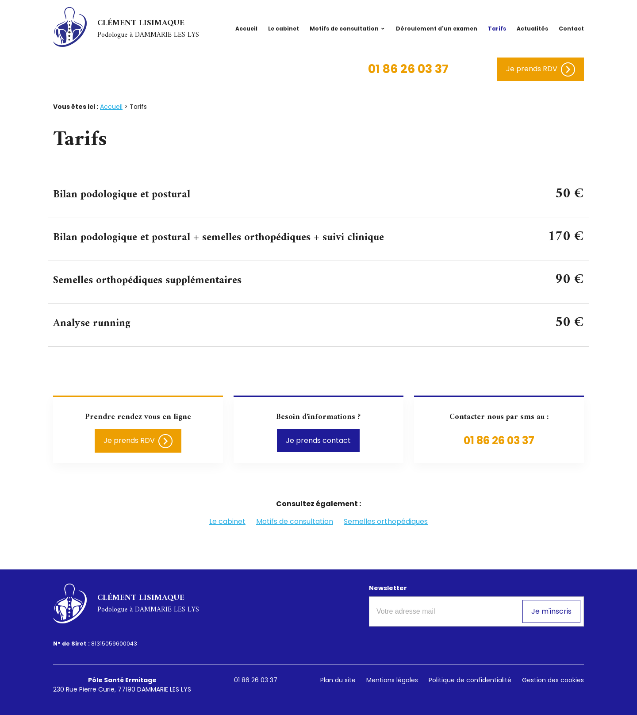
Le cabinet (283, 28)
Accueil (246, 28)
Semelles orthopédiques (386, 521)
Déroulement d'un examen (436, 28)
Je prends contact (318, 440)
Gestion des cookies (553, 680)
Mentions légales (392, 680)
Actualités (532, 28)
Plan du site (338, 680)
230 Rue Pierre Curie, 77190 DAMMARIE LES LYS (122, 685)
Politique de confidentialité (470, 680)
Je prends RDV (540, 69)
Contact (571, 28)
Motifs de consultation (344, 28)
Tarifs (497, 28)
